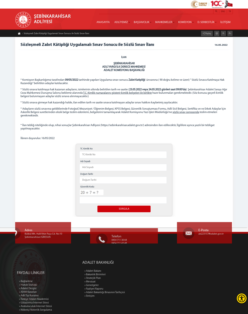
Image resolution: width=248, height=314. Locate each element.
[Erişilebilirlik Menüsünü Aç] (242, 298)
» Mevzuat (105, 281)
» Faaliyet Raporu (109, 289)
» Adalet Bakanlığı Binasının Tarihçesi (120, 292)
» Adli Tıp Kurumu (29, 310)
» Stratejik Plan (108, 278)
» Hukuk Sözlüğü (28, 299)
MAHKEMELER (163, 22)
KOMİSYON (185, 22)
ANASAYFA (103, 22)
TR (230, 12)
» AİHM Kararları (28, 306)
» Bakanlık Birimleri (110, 274)
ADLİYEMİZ (121, 22)
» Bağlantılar (26, 296)
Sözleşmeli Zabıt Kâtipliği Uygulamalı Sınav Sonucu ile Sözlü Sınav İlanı (55, 34)
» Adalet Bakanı (108, 271)
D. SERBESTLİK (206, 22)
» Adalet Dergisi (28, 303)
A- (223, 33)
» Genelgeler (107, 285)
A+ (230, 33)
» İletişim (105, 296)
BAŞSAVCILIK (141, 22)
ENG (223, 12)
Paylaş (208, 33)
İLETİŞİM (225, 22)
